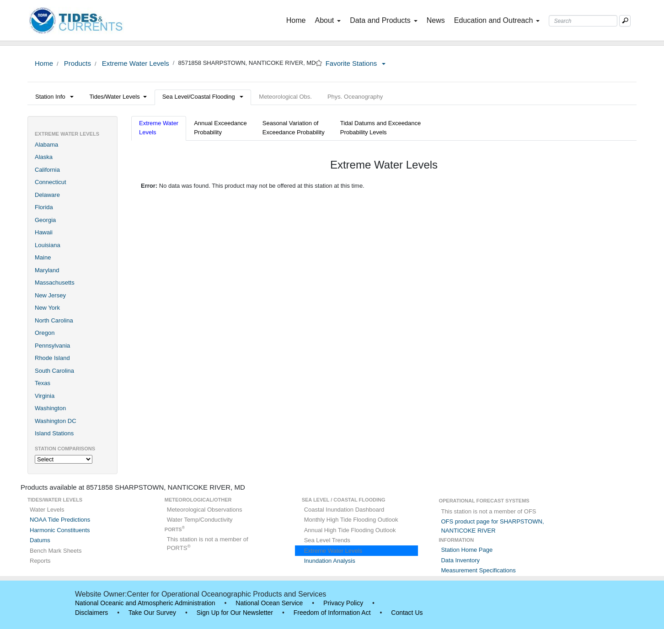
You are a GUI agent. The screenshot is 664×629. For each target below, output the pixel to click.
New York (47, 307)
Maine (43, 257)
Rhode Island (52, 357)
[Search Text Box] (583, 20)
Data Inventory (460, 560)
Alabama (46, 144)
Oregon (44, 332)
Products (76, 63)
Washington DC (55, 421)
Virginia (44, 395)
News (436, 20)
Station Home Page (467, 549)
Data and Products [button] (384, 20)
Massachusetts (55, 282)
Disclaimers (91, 612)
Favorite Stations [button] (356, 63)
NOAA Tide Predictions (60, 519)
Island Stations (54, 433)
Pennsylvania (52, 345)
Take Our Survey (152, 612)
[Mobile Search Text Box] (625, 20)
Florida (44, 207)
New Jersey (50, 295)
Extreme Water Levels (134, 63)
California (47, 169)
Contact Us (407, 612)
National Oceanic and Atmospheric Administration (145, 603)
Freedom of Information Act (332, 612)
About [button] (328, 20)
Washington (50, 408)
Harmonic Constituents (60, 530)
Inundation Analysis (329, 560)
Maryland (47, 270)
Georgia (45, 220)
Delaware (47, 194)
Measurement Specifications (478, 570)
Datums (40, 540)
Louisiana (47, 245)
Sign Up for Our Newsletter (235, 612)
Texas (42, 383)
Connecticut (50, 182)
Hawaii (44, 232)
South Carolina (54, 370)
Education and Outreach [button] (497, 20)
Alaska (44, 156)
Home (298, 19)
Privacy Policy (343, 603)
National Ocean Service (269, 603)
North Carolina (54, 320)
